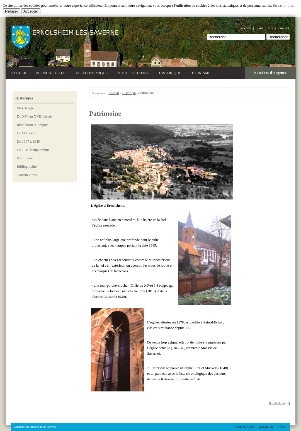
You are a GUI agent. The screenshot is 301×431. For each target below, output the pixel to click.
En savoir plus (283, 5)
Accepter (30, 11)
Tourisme (201, 72)
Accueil (19, 73)
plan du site (264, 28)
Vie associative (134, 72)
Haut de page (279, 403)
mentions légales (245, 426)
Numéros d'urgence (270, 73)
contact (283, 28)
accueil (246, 28)
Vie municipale (51, 72)
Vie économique (93, 72)
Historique (171, 72)
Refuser (11, 11)
